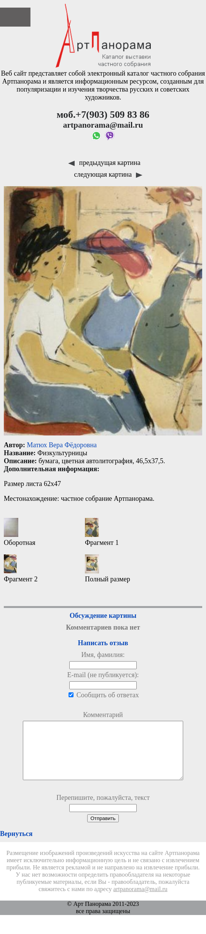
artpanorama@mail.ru (140, 900)
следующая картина (108, 174)
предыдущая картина (104, 162)
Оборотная (19, 532)
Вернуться (16, 845)
